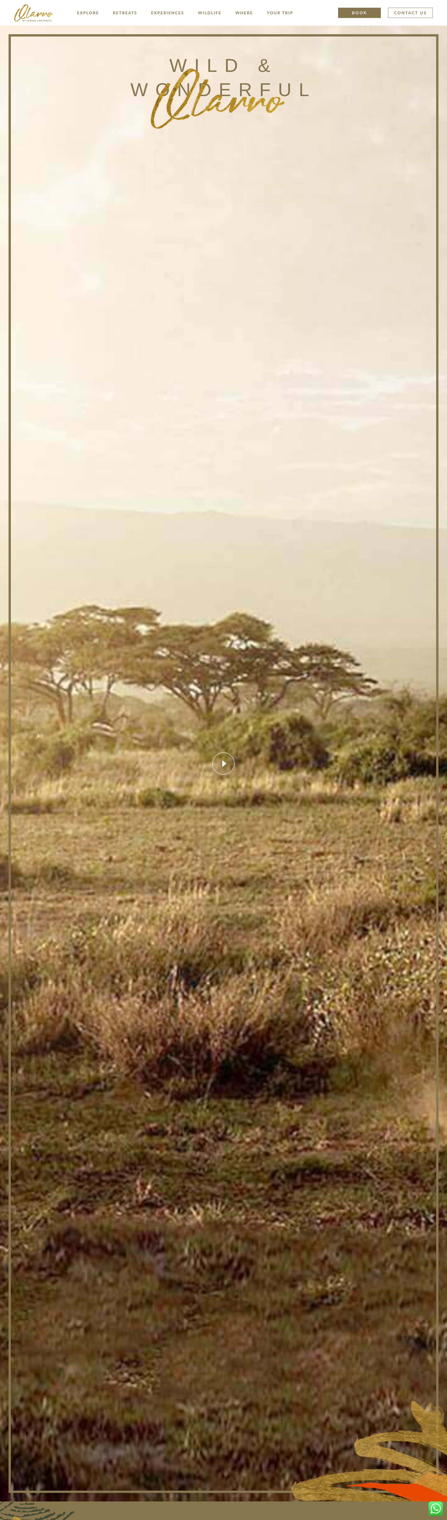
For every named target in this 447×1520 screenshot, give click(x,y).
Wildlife (210, 12)
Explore (88, 12)
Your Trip (280, 12)
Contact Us (410, 12)
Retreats (125, 12)
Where (244, 12)
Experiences (167, 12)
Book (359, 12)
